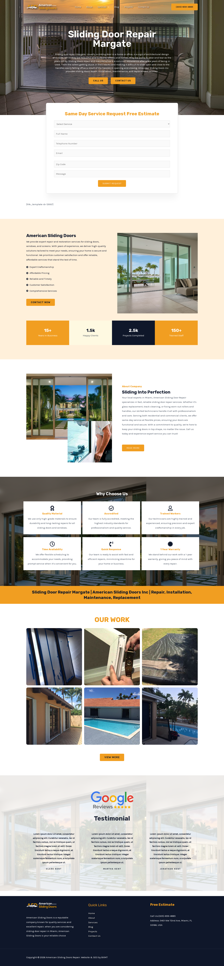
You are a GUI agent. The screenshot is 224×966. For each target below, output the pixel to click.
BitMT (104, 957)
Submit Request (112, 183)
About (90, 7)
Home (79, 7)
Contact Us (142, 7)
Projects (127, 7)
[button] (108, 7)
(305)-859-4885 (167, 916)
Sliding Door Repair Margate (112, 38)
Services (103, 7)
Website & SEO (89, 957)
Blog (116, 7)
